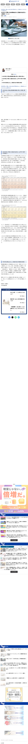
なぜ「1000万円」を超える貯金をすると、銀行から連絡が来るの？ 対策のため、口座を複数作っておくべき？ (16, 558)
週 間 (7, 546)
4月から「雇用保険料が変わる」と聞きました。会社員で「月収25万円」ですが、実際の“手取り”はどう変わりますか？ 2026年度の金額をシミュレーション (16, 568)
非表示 (15, 74)
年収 (8, 4)
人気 (3, 4)
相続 (13, 4)
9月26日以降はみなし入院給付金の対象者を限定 (12, 82)
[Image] (14, 1)
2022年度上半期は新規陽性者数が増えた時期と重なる (13, 76)
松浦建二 (5, 15)
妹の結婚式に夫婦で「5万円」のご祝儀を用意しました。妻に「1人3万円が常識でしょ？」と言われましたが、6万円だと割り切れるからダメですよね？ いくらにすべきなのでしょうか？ (16, 554)
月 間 (21, 546)
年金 (23, 4)
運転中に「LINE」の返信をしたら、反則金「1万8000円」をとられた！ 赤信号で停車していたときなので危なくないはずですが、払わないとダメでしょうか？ (16, 549)
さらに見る (14, 540)
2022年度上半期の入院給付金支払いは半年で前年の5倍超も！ (14, 79)
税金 (18, 4)
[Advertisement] (10, 56)
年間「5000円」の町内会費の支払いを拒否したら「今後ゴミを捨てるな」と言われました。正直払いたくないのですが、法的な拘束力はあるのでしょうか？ (16, 563)
